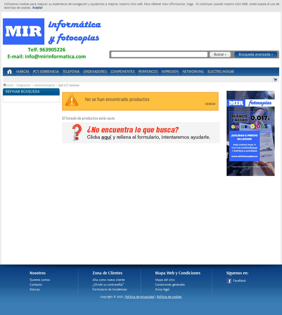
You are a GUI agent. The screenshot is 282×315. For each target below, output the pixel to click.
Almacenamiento (44, 85)
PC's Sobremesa (46, 72)
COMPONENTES (123, 72)
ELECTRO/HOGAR (221, 72)
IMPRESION (170, 72)
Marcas (22, 72)
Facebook (236, 281)
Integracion (23, 85)
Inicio (8, 85)
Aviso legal (162, 289)
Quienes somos (40, 280)
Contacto (36, 285)
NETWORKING (193, 72)
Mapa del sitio (165, 280)
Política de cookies (169, 297)
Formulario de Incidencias (109, 289)
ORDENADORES (95, 72)
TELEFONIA (71, 72)
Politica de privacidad (139, 297)
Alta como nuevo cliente (108, 280)
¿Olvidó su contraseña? (108, 285)
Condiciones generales (170, 285)
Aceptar (37, 8)
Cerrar (210, 104)
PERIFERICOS (148, 72)
